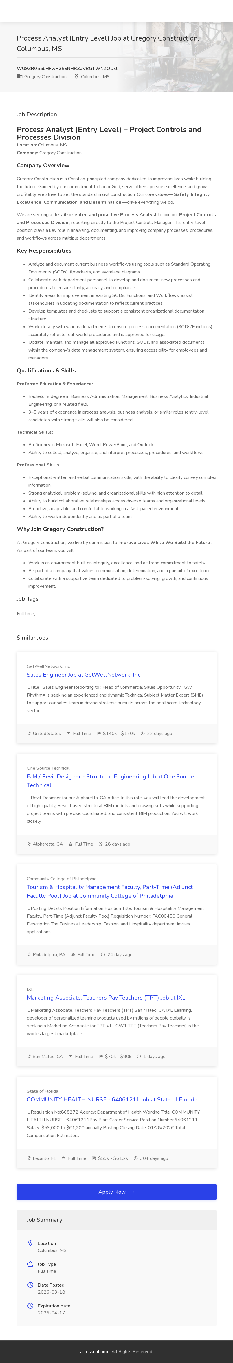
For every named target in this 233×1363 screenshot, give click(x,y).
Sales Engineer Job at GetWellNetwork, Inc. (84, 675)
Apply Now (116, 1192)
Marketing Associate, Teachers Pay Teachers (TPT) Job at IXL (106, 998)
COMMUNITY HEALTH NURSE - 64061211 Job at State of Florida (112, 1099)
